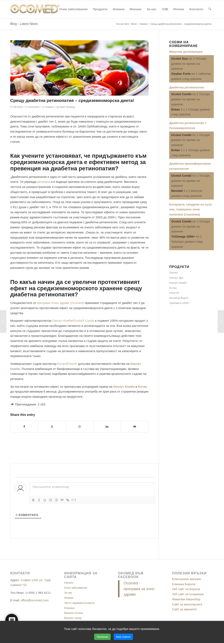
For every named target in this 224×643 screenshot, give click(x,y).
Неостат (174, 292)
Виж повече (123, 636)
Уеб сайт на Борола (186, 589)
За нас (68, 592)
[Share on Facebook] (24, 426)
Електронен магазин (186, 579)
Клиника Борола (183, 584)
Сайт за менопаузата (187, 604)
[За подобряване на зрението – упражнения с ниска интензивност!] (3, 321)
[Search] (210, 9)
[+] (74, 499)
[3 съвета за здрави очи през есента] (221, 321)
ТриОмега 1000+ (179, 303)
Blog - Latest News (24, 24)
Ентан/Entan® (67, 363)
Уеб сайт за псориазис (188, 594)
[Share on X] (52, 426)
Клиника (69, 608)
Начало (68, 582)
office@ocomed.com (35, 600)
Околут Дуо (176, 277)
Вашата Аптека (73, 612)
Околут (173, 272)
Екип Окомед (67, 107)
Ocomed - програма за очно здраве (139, 589)
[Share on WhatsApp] (79, 426)
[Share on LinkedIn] (107, 426)
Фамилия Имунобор (186, 599)
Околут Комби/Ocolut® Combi (73, 320)
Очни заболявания (75, 587)
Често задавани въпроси (79, 602)
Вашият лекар (73, 618)
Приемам (102, 636)
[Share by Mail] (134, 426)
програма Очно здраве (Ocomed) (60, 303)
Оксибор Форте (178, 297)
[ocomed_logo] (34, 9)
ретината (43, 181)
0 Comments (33, 107)
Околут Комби (178, 282)
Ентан (173, 287)
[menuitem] (48, 9)
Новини (49, 107)
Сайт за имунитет (184, 609)
